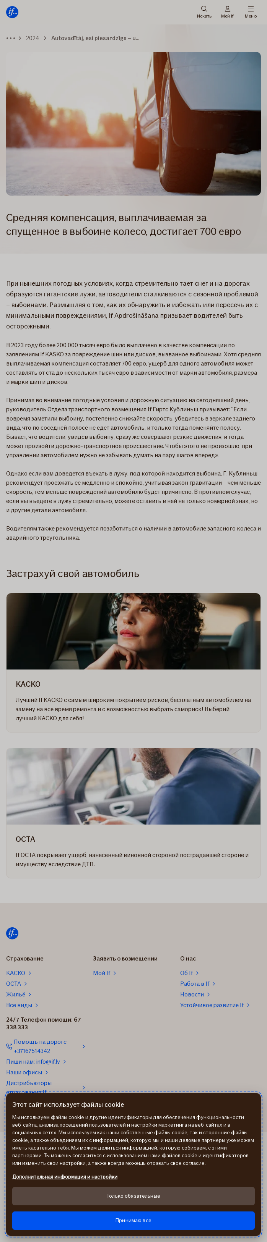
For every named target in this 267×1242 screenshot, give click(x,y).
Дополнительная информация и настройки (64, 1177)
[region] (133, 1164)
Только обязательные (133, 1196)
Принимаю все (133, 1220)
